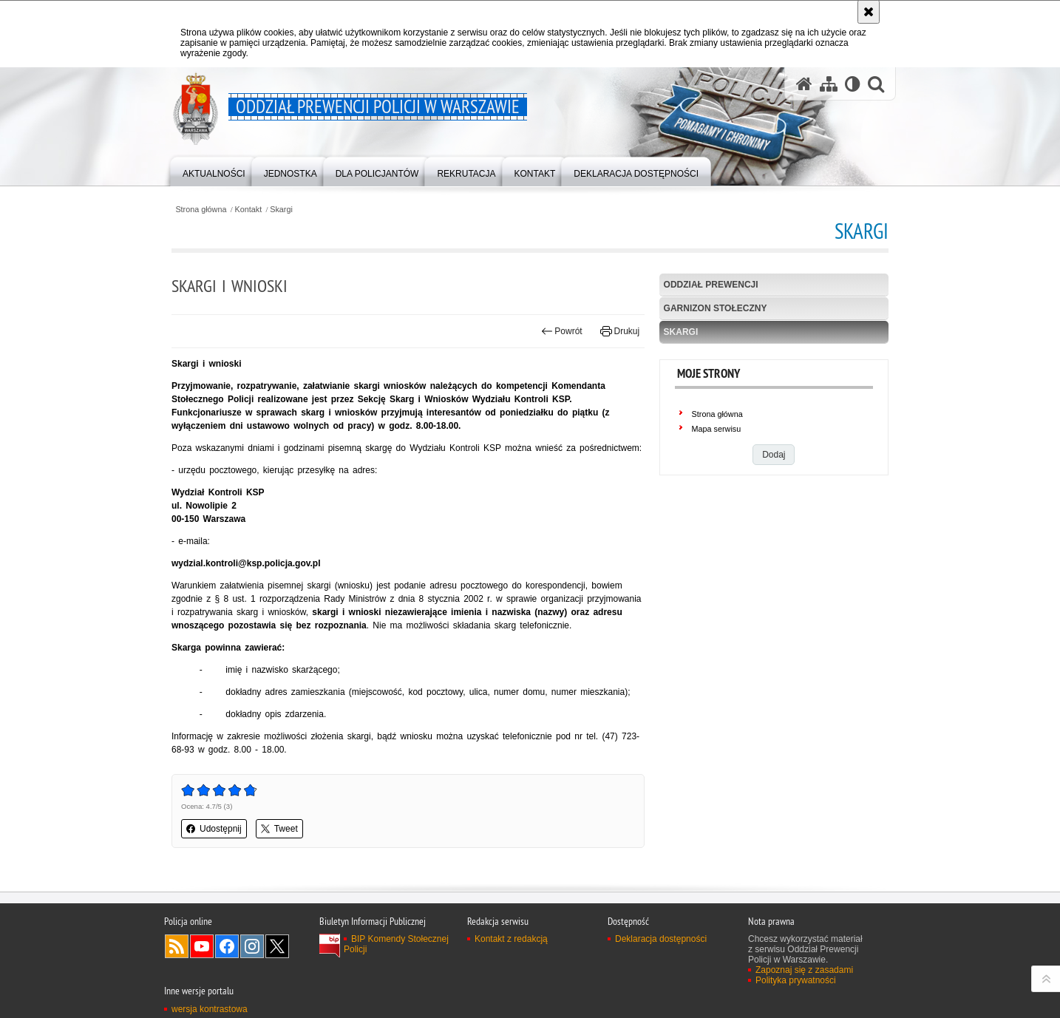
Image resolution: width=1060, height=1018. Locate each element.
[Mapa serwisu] (829, 84)
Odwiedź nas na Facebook (227, 946)
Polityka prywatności (795, 980)
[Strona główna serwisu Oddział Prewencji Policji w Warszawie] (804, 84)
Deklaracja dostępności (661, 939)
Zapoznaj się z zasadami (804, 970)
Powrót (561, 331)
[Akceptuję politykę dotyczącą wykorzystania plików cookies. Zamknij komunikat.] (868, 12)
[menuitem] (214, 170)
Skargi (281, 210)
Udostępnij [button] (214, 829)
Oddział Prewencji (711, 284)
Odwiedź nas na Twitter (277, 946)
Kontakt (248, 210)
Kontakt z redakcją (511, 939)
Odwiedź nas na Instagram (252, 946)
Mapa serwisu (716, 428)
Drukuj (619, 331)
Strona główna (200, 210)
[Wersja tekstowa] (852, 84)
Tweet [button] (279, 829)
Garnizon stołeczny (715, 308)
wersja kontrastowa (209, 1009)
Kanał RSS (176, 946)
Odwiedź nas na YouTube (202, 946)
